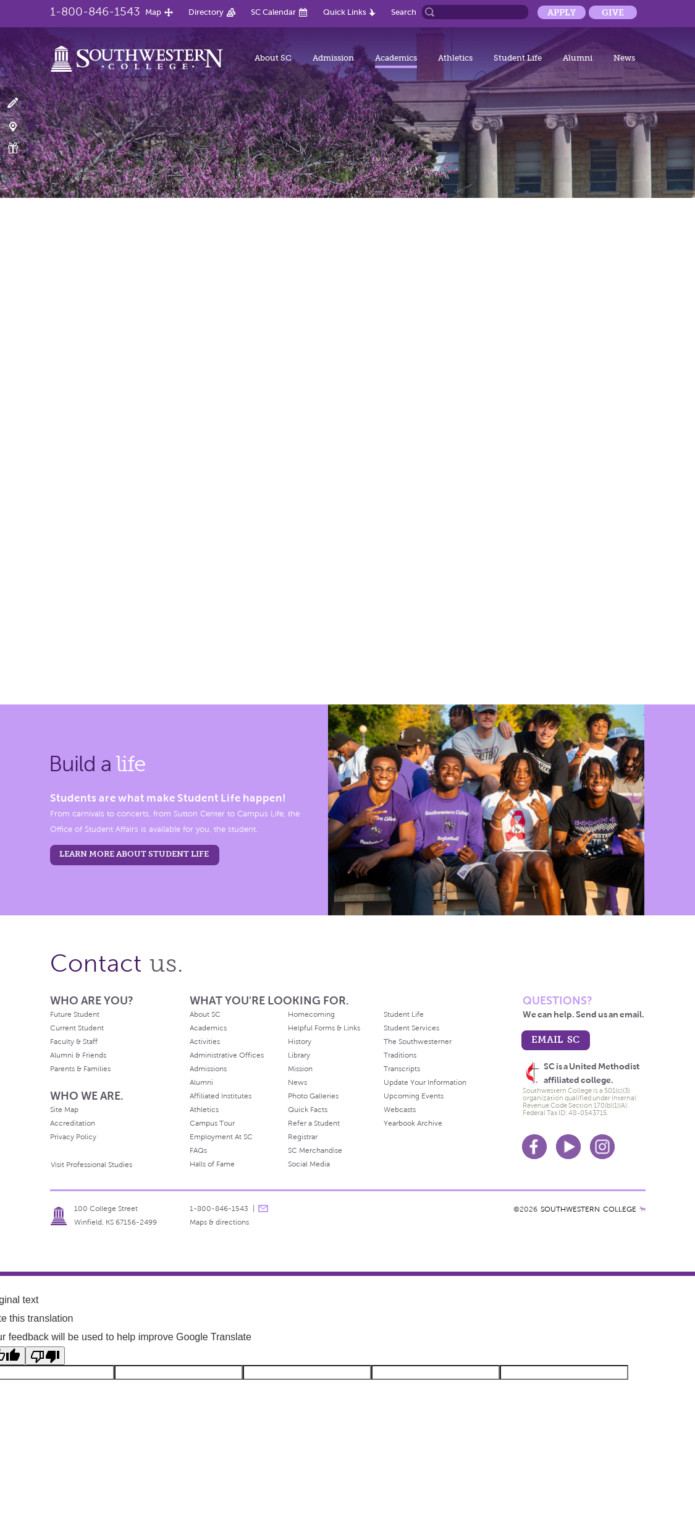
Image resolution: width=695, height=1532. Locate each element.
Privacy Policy (73, 1136)
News (624, 57)
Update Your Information (425, 1082)
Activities (205, 1041)
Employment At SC (221, 1136)
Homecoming (311, 1014)
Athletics (455, 57)
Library (299, 1055)
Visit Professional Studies (91, 1164)
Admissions (208, 1068)
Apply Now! (20, 104)
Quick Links (344, 12)
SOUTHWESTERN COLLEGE (588, 1209)
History (299, 1041)
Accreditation (72, 1123)
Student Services (411, 1028)
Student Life (518, 57)
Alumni (577, 57)
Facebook (534, 1146)
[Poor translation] (45, 1355)
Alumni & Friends (78, 1055)
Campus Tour (212, 1123)
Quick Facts (307, 1109)
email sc (555, 1039)
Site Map (64, 1109)
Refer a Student (314, 1123)
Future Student (74, 1014)
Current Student (77, 1028)
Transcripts (402, 1068)
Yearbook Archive (413, 1123)
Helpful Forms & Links (324, 1028)
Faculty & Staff (74, 1041)
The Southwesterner (418, 1041)
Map (153, 12)
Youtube (568, 1146)
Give (613, 12)
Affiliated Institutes (220, 1096)
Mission (300, 1068)
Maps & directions (219, 1222)
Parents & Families (80, 1068)
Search (403, 12)
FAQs (198, 1150)
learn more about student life (134, 853)
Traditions (400, 1055)
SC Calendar (273, 12)
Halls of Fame (212, 1164)
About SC (273, 57)
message (263, 1208)
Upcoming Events (414, 1096)
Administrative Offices (227, 1055)
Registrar (303, 1136)
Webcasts (400, 1109)
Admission (333, 57)
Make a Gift (20, 148)
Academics (396, 57)
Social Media (309, 1164)
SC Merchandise (315, 1150)
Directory (206, 12)
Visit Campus (20, 126)
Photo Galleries (313, 1096)
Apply (561, 12)
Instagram (602, 1146)
